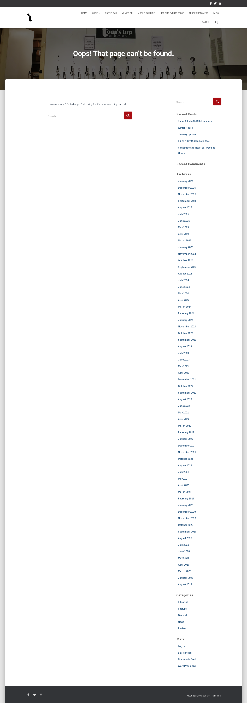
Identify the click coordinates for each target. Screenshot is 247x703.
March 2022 (184, 425)
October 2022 (185, 386)
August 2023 (185, 346)
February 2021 (186, 498)
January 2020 (185, 578)
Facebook (211, 4)
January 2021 (185, 505)
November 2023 (187, 326)
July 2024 (183, 280)
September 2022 (187, 392)
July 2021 (183, 472)
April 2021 (183, 485)
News (181, 622)
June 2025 (184, 220)
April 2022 (183, 419)
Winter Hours (185, 127)
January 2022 (185, 439)
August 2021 (185, 465)
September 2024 (187, 267)
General (182, 615)
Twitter (215, 4)
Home (84, 13)
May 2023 (183, 366)
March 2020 (184, 571)
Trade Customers (198, 13)
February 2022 (186, 432)
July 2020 (183, 544)
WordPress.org (187, 666)
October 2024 (185, 260)
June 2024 (184, 287)
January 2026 (185, 181)
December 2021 (187, 445)
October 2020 (185, 525)
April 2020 (183, 564)
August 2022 (185, 399)
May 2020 (183, 558)
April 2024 (183, 300)
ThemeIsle (215, 695)
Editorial (183, 602)
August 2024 (185, 273)
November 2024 (187, 254)
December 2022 (187, 379)
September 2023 (187, 339)
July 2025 (183, 214)
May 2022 (183, 412)
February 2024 (186, 313)
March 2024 (184, 306)
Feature (182, 608)
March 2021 (184, 492)
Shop (96, 13)
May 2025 (183, 227)
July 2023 (183, 353)
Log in (181, 646)
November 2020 (187, 518)
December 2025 (187, 187)
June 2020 (184, 551)
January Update (187, 134)
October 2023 (185, 333)
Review (182, 628)
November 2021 (187, 452)
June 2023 (184, 359)
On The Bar (111, 13)
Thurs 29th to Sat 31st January (195, 121)
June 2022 (184, 406)
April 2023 (183, 372)
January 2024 (185, 320)
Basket (205, 22)
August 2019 (185, 584)
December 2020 (187, 511)
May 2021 (183, 478)
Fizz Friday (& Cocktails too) (194, 141)
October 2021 (185, 458)
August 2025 (185, 207)
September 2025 (187, 201)
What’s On (127, 13)
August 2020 (185, 538)
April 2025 (183, 234)
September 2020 (187, 531)
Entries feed (185, 652)
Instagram (220, 4)
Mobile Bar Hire (146, 13)
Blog (216, 13)
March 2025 (184, 240)
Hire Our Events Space (172, 13)
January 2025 (185, 247)
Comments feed (187, 659)
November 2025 (187, 194)
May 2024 (183, 293)
